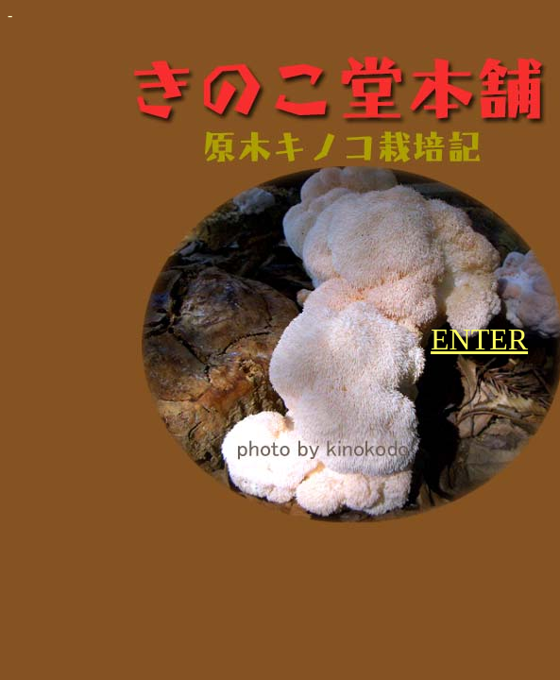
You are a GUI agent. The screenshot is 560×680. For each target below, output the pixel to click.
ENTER (479, 339)
